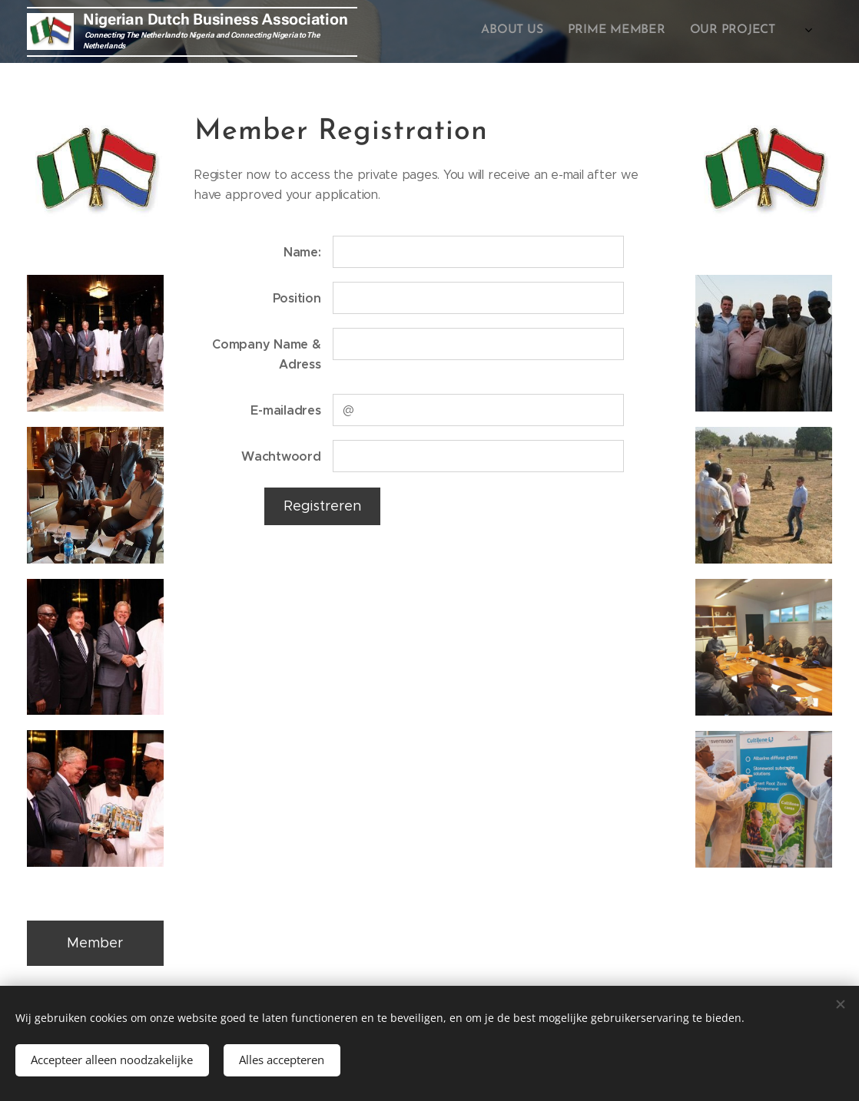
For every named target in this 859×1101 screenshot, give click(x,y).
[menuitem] (730, 31)
